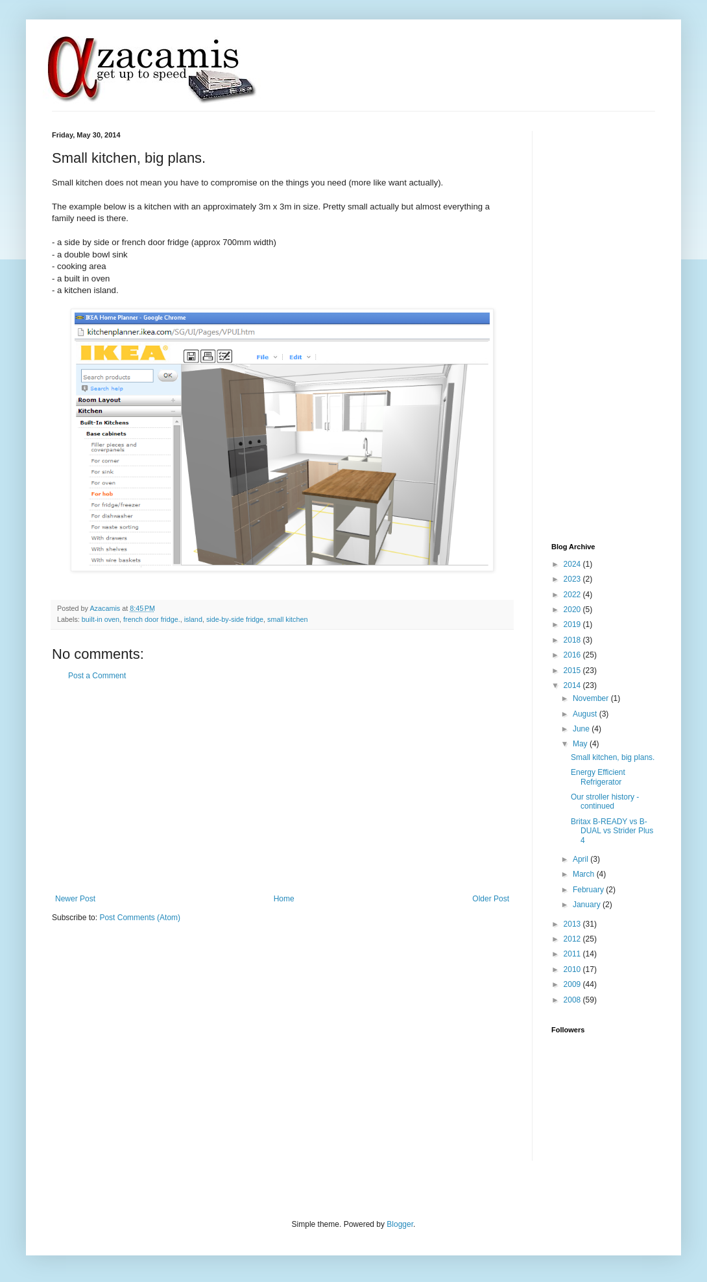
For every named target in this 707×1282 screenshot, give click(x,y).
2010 (573, 969)
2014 (573, 685)
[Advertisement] (282, 787)
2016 (573, 654)
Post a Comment (97, 675)
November (592, 698)
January (588, 904)
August (586, 713)
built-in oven (100, 619)
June (582, 728)
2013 (573, 924)
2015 (573, 670)
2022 (573, 594)
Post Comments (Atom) (139, 917)
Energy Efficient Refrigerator (598, 777)
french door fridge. (151, 619)
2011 (573, 953)
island (193, 619)
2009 (573, 984)
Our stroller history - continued (605, 801)
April (581, 859)
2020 (573, 609)
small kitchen (287, 619)
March (585, 874)
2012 (573, 939)
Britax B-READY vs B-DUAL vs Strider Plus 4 (612, 831)
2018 (573, 640)
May (581, 743)
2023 (573, 579)
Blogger (400, 1224)
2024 (573, 564)
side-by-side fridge (234, 619)
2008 (573, 999)
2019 (573, 624)
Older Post (490, 898)
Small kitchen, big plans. (612, 757)
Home (284, 898)
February (589, 889)
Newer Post (75, 898)
